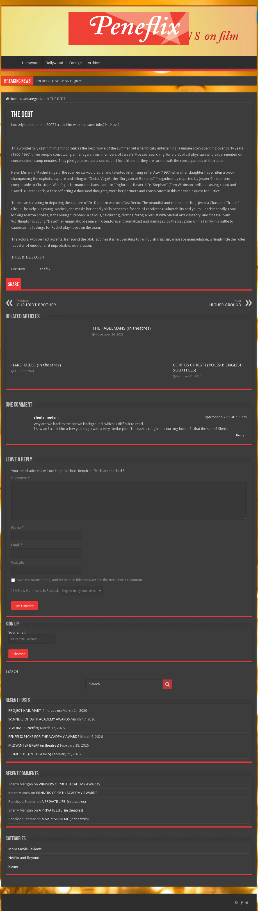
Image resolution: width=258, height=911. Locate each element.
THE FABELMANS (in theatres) (121, 328)
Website (17, 562)
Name (17, 527)
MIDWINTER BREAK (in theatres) (33, 745)
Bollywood (54, 63)
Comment (20, 478)
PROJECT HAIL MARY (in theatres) (35, 710)
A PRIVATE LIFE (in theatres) (64, 801)
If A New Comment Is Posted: (57, 590)
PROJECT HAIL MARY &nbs (58, 81)
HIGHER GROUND (212, 303)
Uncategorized (35, 99)
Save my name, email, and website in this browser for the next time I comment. (80, 580)
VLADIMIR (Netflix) (23, 728)
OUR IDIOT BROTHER (45, 303)
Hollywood (31, 63)
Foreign (75, 63)
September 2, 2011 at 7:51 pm (225, 417)
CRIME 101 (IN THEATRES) (29, 754)
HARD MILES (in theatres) (36, 365)
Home (11, 62)
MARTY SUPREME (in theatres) (65, 819)
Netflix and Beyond (23, 858)
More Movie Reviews (25, 849)
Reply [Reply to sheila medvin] (240, 435)
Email (16, 545)
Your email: (17, 632)
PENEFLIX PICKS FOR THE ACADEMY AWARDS (43, 737)
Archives (94, 63)
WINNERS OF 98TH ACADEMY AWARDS (39, 719)
